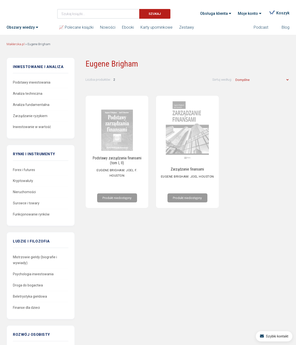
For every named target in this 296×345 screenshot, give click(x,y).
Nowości (107, 27)
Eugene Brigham (110, 173)
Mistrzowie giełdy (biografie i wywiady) (35, 260)
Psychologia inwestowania (33, 274)
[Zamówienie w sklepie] (261, 80)
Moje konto (248, 13)
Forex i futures (24, 170)
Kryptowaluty (23, 181)
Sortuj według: (222, 79)
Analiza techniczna (27, 93)
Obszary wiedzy (21, 27)
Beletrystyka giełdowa (30, 296)
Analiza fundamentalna (31, 105)
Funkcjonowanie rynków (31, 214)
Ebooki (128, 27)
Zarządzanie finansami (187, 169)
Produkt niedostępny (116, 204)
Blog (285, 27)
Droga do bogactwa (28, 285)
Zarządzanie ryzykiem (30, 116)
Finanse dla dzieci (26, 308)
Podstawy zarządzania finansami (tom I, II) (117, 164)
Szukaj (154, 14)
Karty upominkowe (156, 27)
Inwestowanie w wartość (32, 127)
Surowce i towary (26, 203)
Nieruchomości (24, 192)
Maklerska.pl (24, 10)
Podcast (261, 27)
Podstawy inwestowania (31, 82)
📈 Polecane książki (76, 27)
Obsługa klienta (214, 13)
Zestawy (186, 27)
